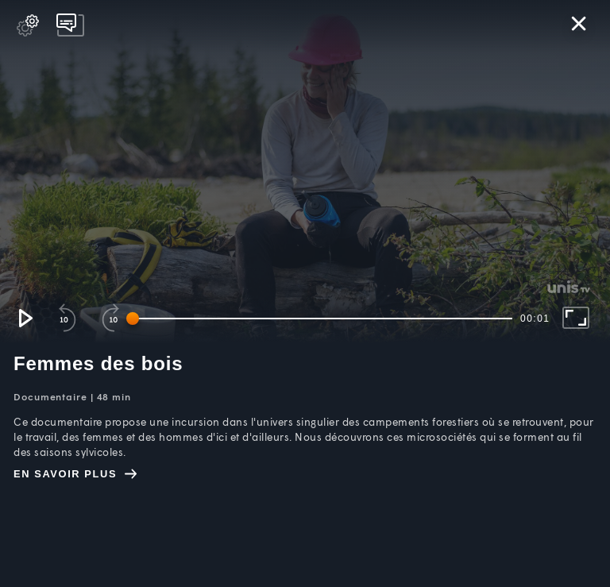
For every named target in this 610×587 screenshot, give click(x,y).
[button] (24, 318)
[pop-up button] (27, 25)
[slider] (322, 318)
